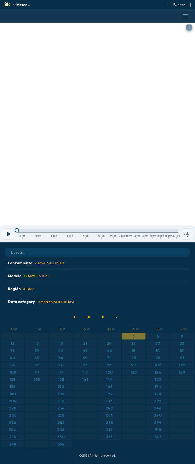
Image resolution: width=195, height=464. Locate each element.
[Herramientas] (186, 234)
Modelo (29, 275)
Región (21, 288)
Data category (41, 301)
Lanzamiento (36, 263)
